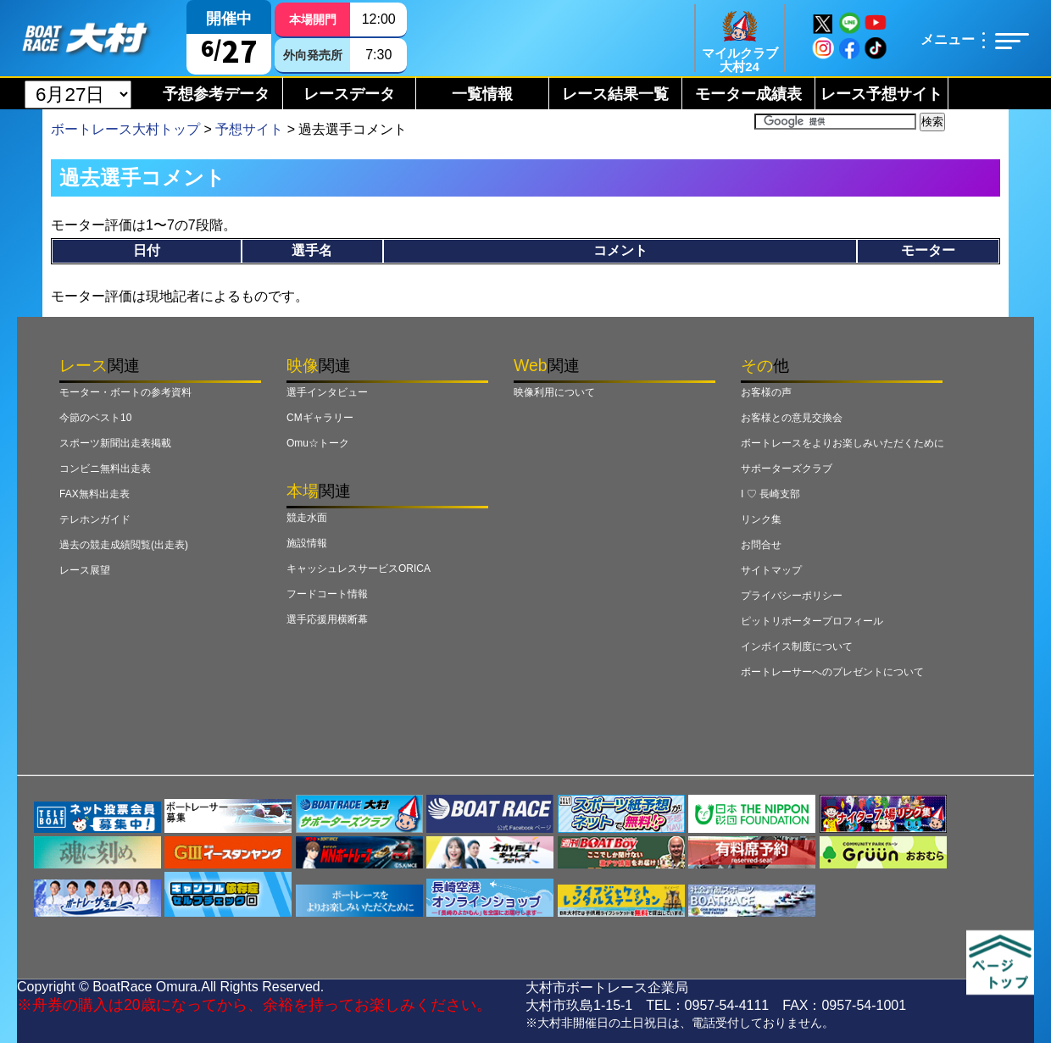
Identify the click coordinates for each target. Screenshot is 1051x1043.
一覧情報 (482, 94)
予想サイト (249, 129)
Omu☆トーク (317, 443)
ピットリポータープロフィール (812, 621)
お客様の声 (766, 392)
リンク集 (761, 519)
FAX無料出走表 (94, 494)
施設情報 (306, 543)
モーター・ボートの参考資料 (125, 392)
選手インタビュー (327, 392)
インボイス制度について (797, 646)
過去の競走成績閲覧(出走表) (123, 545)
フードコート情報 (327, 594)
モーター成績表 (748, 94)
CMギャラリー (319, 418)
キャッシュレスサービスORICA (358, 568)
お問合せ (761, 545)
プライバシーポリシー (791, 596)
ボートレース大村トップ (125, 129)
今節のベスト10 (95, 418)
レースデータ (349, 94)
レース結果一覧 (615, 94)
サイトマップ (771, 570)
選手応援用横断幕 (327, 619)
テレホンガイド (95, 519)
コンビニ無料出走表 (105, 468)
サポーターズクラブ (786, 468)
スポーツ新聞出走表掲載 (115, 443)
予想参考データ (216, 94)
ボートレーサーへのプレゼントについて (832, 672)
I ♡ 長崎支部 (770, 494)
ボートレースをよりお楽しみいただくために (842, 443)
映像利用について (554, 392)
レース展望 (84, 570)
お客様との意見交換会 (791, 418)
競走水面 (306, 518)
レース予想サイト (881, 94)
